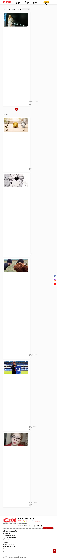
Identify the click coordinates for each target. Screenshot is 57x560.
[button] (42, 2)
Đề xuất (35, 2)
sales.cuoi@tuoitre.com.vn (9, 535)
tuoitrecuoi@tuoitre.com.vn (9, 544)
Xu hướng (18, 2)
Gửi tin (46, 2)
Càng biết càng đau (26, 9)
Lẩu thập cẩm (30, 168)
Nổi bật (27, 2)
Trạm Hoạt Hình (30, 253)
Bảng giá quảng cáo (48, 527)
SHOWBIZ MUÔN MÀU (31, 103)
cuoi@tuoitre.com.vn (8, 539)
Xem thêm (17, 109)
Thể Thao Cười (30, 428)
